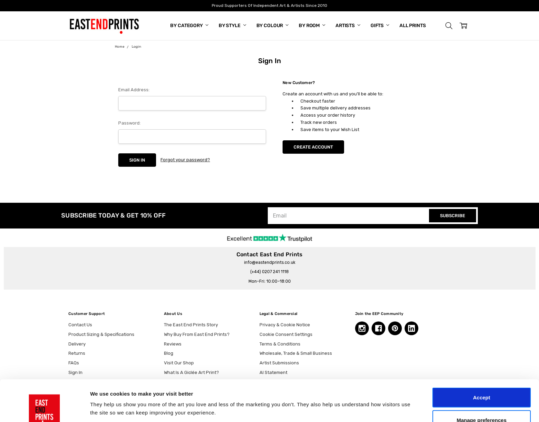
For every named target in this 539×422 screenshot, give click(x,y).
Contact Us (80, 324)
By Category (189, 25)
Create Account (313, 147)
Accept (481, 359)
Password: (129, 123)
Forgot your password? (185, 159)
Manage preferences (481, 381)
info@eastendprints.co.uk (269, 262)
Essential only (481, 404)
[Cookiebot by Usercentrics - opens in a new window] (44, 408)
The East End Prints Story (191, 324)
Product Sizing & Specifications (101, 334)
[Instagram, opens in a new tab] (362, 328)
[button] (449, 25)
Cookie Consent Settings (286, 334)
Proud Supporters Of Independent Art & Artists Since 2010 (269, 5)
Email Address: (134, 89)
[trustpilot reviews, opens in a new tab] (269, 237)
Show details (361, 396)
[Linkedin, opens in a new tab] (411, 328)
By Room (312, 25)
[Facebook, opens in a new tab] (378, 328)
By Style (232, 25)
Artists (348, 25)
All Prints (412, 25)
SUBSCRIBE (452, 215)
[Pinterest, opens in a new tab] (395, 328)
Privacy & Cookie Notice (285, 324)
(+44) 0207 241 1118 (269, 271)
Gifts (380, 25)
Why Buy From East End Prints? (197, 334)
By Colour (272, 25)
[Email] (349, 215)
